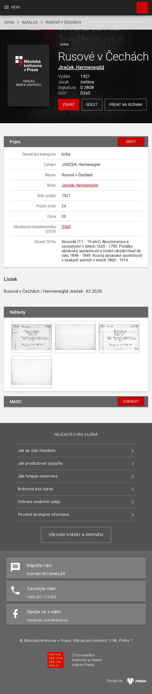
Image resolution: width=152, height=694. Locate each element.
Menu (12, 7)
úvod (9, 22)
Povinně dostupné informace (43, 514)
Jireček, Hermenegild (81, 67)
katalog (30, 22)
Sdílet (92, 104)
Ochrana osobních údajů (39, 501)
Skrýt (131, 142)
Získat (69, 104)
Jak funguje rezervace (38, 476)
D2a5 (66, 227)
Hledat (140, 5)
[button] (28, 75)
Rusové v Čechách (63, 22)
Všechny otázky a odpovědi (76, 535)
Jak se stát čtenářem (37, 450)
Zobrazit (131, 401)
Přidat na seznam (125, 104)
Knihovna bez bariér (36, 489)
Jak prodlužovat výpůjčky (40, 463)
